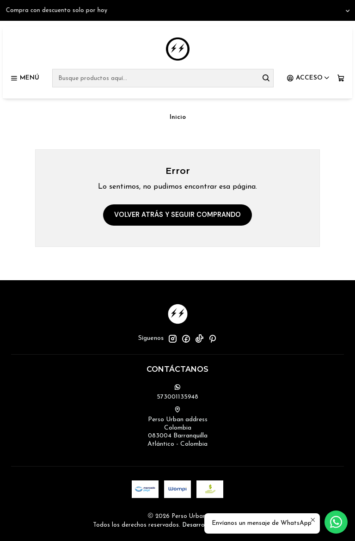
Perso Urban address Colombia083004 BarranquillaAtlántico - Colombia (177, 427)
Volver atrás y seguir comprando (177, 214)
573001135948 (177, 392)
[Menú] (24, 78)
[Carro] (341, 78)
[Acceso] (308, 78)
